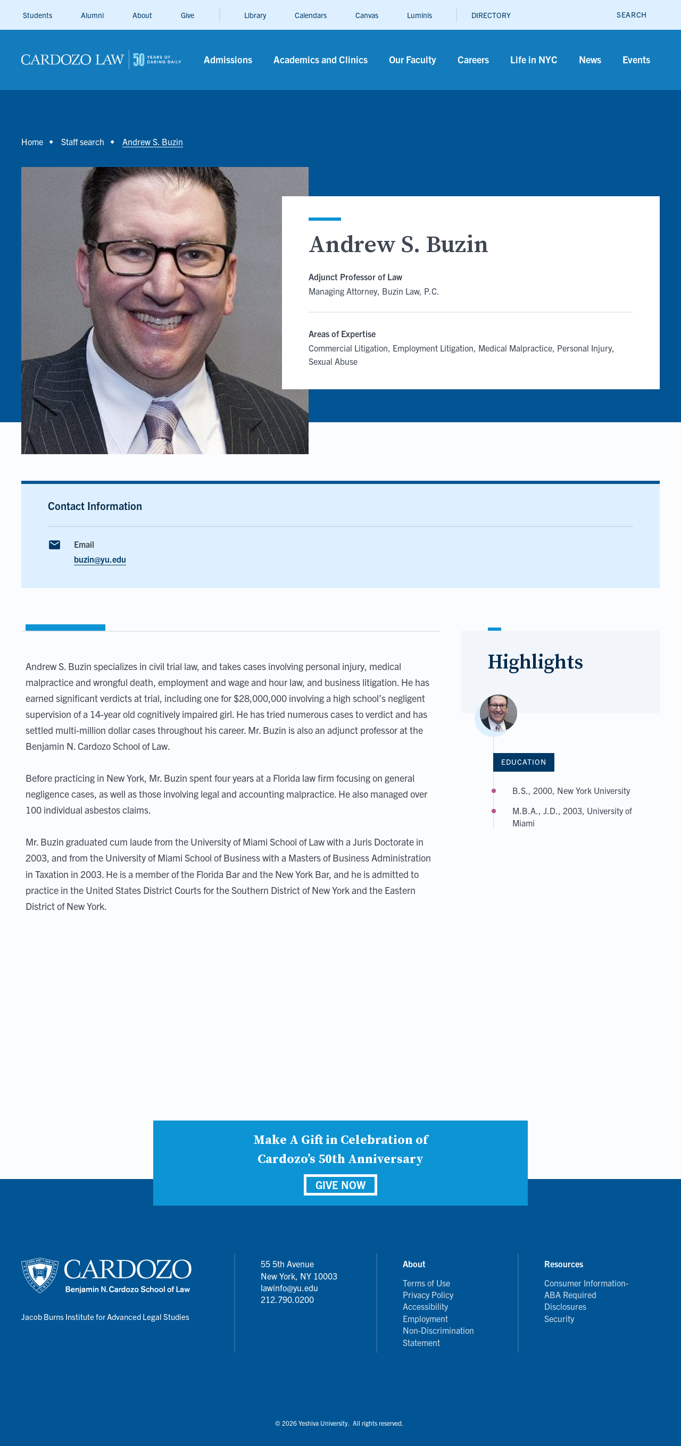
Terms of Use (426, 1282)
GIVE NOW (340, 1184)
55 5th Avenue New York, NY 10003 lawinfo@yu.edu (299, 1275)
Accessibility (425, 1306)
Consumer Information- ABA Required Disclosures (586, 1294)
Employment (425, 1318)
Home (32, 141)
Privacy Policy (428, 1294)
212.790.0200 (287, 1299)
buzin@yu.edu (100, 559)
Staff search (82, 141)
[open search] (632, 15)
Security (559, 1318)
